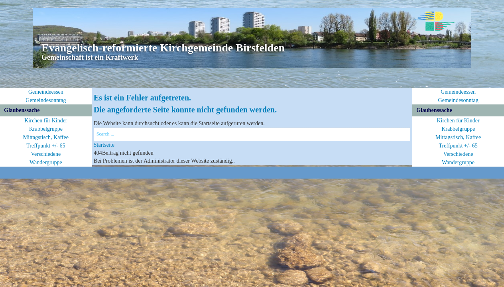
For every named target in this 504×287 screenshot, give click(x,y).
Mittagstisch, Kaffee (46, 137)
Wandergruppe (46, 162)
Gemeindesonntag (46, 100)
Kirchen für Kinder (45, 121)
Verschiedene (46, 154)
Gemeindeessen (45, 92)
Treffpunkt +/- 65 (45, 146)
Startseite (104, 145)
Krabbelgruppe (46, 129)
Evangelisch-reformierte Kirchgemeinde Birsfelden (163, 47)
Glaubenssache (21, 110)
